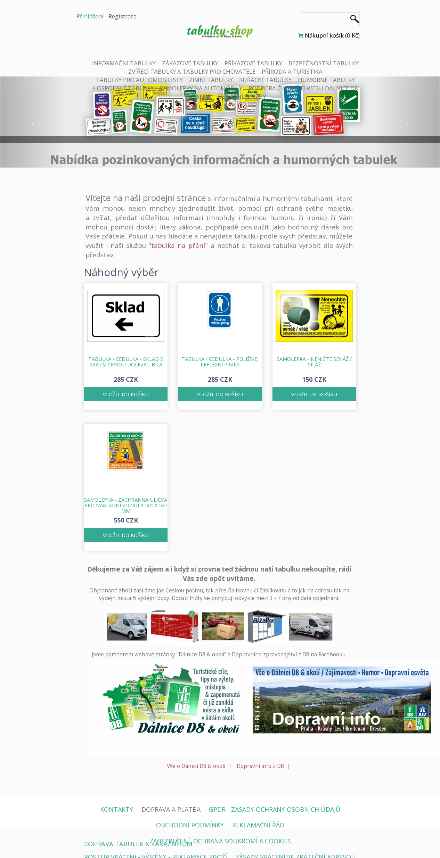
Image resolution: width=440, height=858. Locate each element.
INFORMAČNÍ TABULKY (124, 63)
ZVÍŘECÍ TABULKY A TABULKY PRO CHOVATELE (191, 71)
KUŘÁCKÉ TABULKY (265, 80)
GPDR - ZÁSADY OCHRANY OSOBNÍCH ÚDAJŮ (274, 809)
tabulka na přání (178, 245)
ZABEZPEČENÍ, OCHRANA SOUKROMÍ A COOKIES (220, 841)
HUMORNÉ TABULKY (326, 80)
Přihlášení (90, 16)
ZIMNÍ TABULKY (211, 80)
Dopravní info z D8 (260, 766)
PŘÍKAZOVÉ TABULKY (253, 63)
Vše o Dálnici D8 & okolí (196, 766)
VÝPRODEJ (198, 96)
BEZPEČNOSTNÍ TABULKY (323, 63)
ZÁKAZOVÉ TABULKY (190, 63)
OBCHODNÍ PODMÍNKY (190, 825)
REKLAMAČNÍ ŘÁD (258, 825)
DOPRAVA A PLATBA (171, 809)
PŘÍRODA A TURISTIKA (292, 71)
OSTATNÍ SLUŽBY (242, 96)
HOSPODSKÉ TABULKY (123, 88)
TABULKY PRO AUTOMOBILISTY (139, 80)
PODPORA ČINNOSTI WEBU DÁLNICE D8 (303, 88)
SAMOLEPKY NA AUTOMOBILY (201, 88)
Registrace (122, 16)
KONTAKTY (116, 809)
